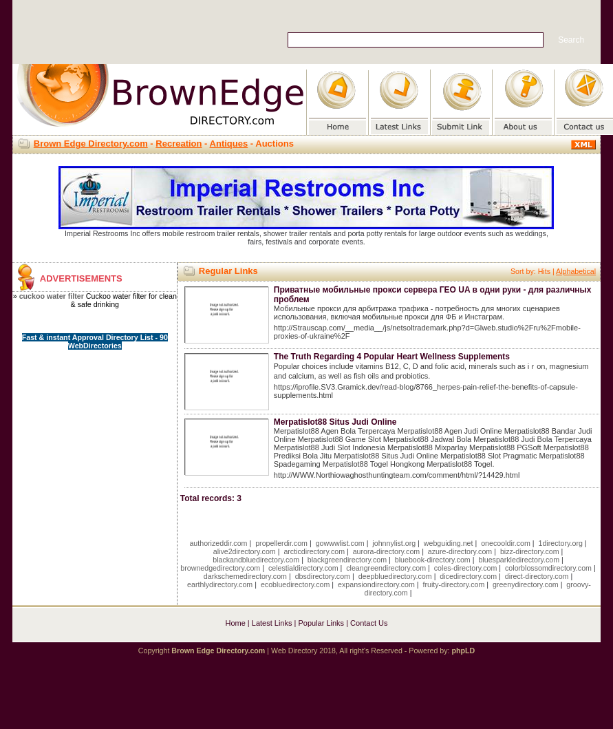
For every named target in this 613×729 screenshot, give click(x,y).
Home (235, 623)
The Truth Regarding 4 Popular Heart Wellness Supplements (392, 356)
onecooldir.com (505, 543)
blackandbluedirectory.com (256, 560)
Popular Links (321, 623)
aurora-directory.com (386, 551)
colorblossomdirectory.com (548, 568)
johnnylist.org (394, 543)
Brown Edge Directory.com (91, 143)
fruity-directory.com (453, 584)
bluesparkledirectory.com (518, 560)
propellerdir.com (281, 543)
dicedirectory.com (468, 576)
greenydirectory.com (526, 584)
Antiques (229, 143)
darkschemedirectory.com (245, 576)
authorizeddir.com (218, 543)
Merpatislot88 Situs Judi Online (335, 422)
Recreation (178, 143)
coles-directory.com (465, 568)
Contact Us (368, 623)
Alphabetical (576, 271)
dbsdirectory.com (322, 576)
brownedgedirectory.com (220, 568)
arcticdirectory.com (314, 551)
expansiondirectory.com (376, 584)
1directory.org (561, 543)
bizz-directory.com (529, 551)
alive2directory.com (244, 551)
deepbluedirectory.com (395, 576)
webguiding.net (448, 543)
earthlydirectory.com (219, 584)
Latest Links (272, 623)
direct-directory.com (537, 576)
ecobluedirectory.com (295, 584)
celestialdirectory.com (303, 568)
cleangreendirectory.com (386, 568)
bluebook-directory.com (433, 560)
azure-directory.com (460, 551)
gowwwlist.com (340, 543)
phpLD (463, 650)
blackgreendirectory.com (347, 560)
